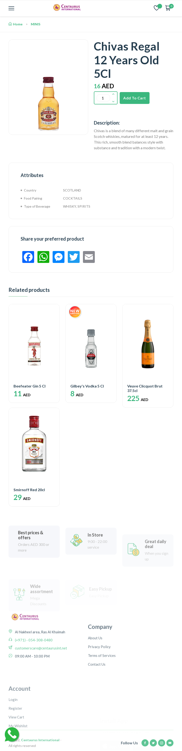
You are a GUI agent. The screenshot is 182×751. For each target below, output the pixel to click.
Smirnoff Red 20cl (29, 489)
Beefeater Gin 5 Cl (30, 386)
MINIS (35, 24)
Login (13, 727)
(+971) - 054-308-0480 (33, 653)
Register (15, 735)
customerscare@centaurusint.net (40, 661)
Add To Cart (134, 98)
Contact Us (96, 684)
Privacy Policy (99, 666)
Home (16, 24)
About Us (95, 658)
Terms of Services (102, 675)
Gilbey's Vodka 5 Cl (87, 386)
